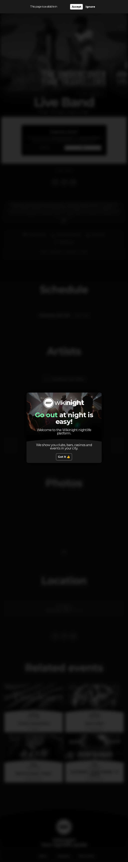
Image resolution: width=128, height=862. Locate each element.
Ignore (90, 6)
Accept (76, 6)
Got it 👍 (64, 456)
